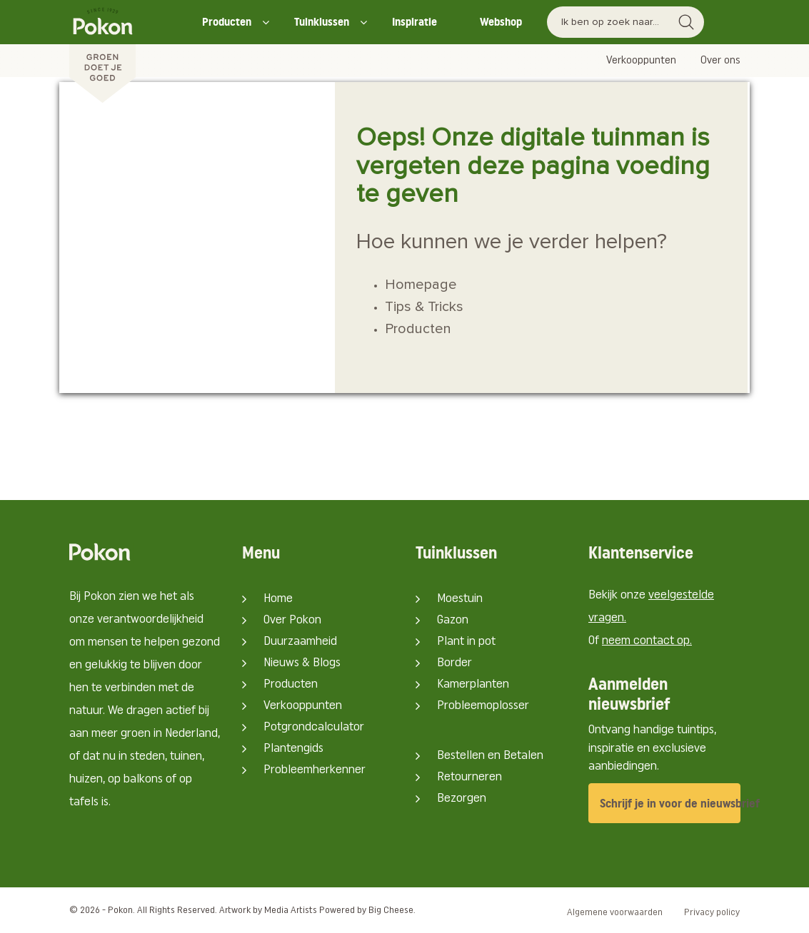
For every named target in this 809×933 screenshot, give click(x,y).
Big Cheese (390, 910)
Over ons (720, 60)
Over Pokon (292, 620)
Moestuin (460, 599)
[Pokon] (102, 52)
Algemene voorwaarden (615, 912)
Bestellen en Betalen (490, 756)
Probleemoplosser (483, 706)
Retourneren (469, 777)
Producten (226, 22)
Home (278, 599)
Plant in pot (466, 641)
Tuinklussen (321, 22)
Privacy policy (712, 912)
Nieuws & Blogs (302, 663)
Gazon (452, 620)
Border (454, 663)
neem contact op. (647, 641)
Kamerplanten (473, 684)
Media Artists (290, 910)
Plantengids (293, 748)
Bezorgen (461, 798)
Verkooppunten (641, 60)
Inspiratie (414, 22)
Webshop (501, 22)
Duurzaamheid (300, 641)
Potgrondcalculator (313, 727)
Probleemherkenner (314, 770)
